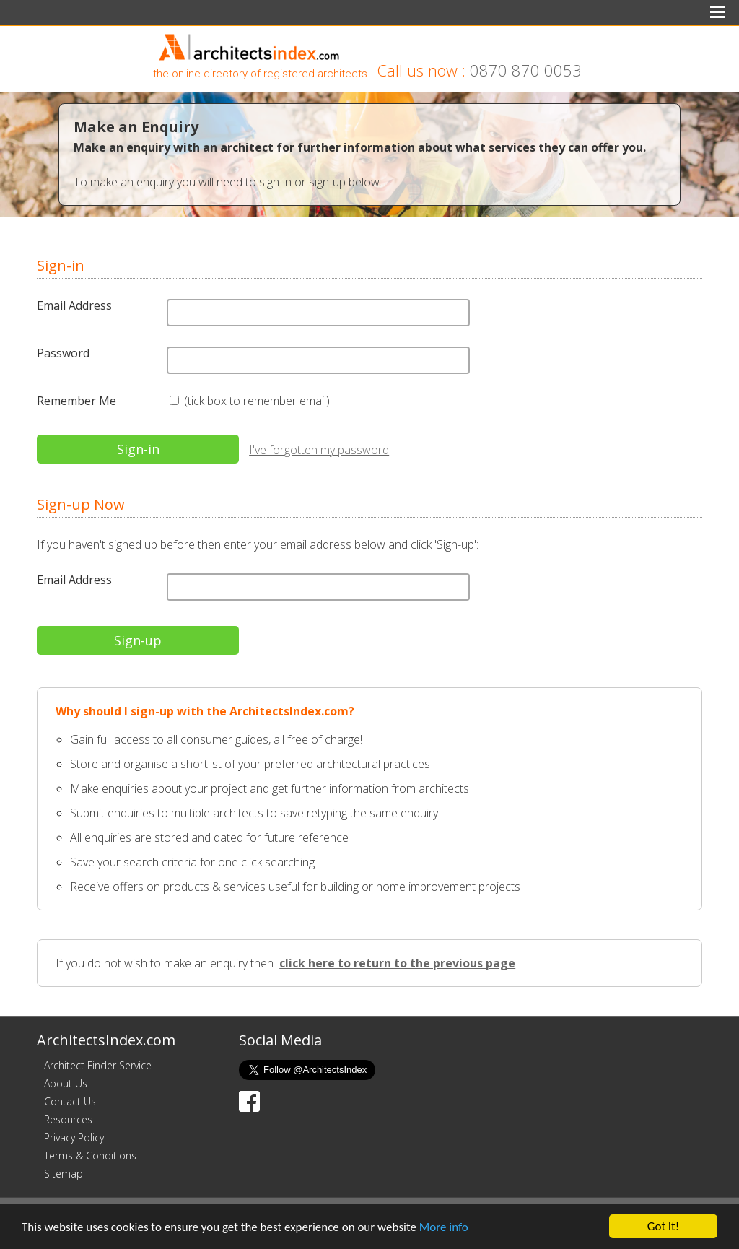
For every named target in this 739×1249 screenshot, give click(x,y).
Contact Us (70, 1101)
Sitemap (63, 1173)
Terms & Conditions (90, 1155)
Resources (68, 1119)
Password (63, 353)
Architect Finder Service (98, 1065)
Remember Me (76, 401)
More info (443, 1227)
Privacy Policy (74, 1137)
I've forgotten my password (319, 450)
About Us (65, 1083)
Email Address (74, 305)
